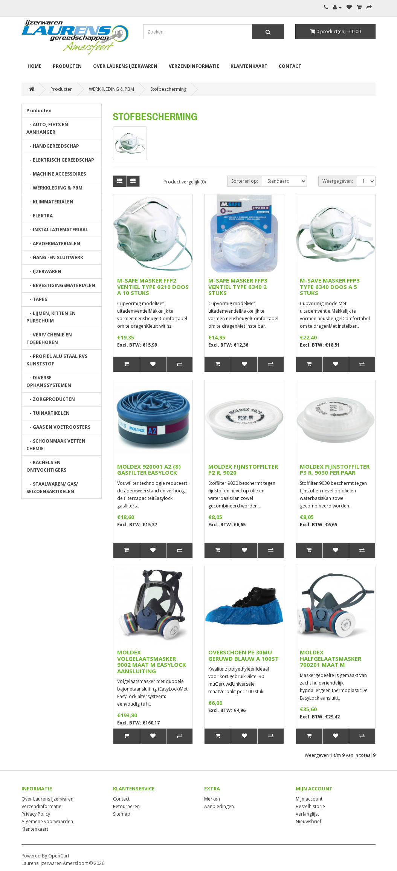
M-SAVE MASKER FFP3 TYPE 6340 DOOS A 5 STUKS (330, 286)
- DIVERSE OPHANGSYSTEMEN (48, 381)
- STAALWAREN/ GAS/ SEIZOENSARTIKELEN (52, 488)
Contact (290, 66)
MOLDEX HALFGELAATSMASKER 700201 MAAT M (330, 658)
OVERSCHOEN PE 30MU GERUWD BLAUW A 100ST (243, 655)
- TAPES (36, 299)
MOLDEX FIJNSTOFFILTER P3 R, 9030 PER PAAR (335, 470)
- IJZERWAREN (43, 271)
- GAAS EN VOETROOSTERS (58, 427)
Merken (212, 799)
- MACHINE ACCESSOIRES (56, 174)
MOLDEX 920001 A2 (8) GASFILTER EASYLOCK (149, 470)
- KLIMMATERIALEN (49, 202)
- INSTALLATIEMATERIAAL (57, 229)
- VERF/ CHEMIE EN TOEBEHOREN (49, 338)
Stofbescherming (168, 89)
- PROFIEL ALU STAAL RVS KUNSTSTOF (56, 360)
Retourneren (126, 806)
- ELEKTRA (39, 215)
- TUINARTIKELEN (48, 413)
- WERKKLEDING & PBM (54, 188)
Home (34, 66)
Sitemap (121, 814)
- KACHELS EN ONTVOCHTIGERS (46, 466)
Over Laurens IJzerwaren (125, 66)
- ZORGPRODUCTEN (50, 399)
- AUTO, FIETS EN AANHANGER (47, 128)
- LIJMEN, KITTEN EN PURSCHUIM (51, 317)
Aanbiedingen (219, 806)
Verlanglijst (307, 814)
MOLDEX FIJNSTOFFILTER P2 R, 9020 (243, 470)
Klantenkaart (249, 66)
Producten (67, 66)
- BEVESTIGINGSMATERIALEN (60, 285)
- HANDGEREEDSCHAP (52, 146)
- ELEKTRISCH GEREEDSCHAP (60, 160)
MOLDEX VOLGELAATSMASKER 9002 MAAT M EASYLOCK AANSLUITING (151, 661)
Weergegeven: (337, 181)
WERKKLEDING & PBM (111, 89)
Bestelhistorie (310, 806)
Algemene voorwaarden (47, 821)
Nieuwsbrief (308, 821)
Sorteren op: (244, 181)
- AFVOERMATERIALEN (53, 243)
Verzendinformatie (194, 66)
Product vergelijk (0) (184, 182)
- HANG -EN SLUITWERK (54, 257)
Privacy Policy (35, 814)
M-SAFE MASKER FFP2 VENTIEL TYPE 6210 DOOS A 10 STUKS (153, 286)
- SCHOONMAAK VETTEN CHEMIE (56, 445)
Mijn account (309, 799)
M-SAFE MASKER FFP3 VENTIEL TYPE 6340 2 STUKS (237, 286)
